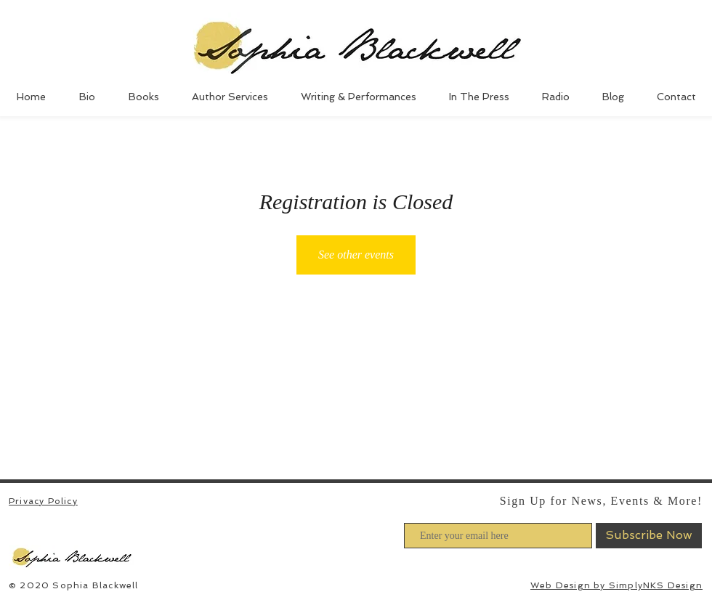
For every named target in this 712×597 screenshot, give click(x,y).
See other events (356, 254)
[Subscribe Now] (649, 535)
